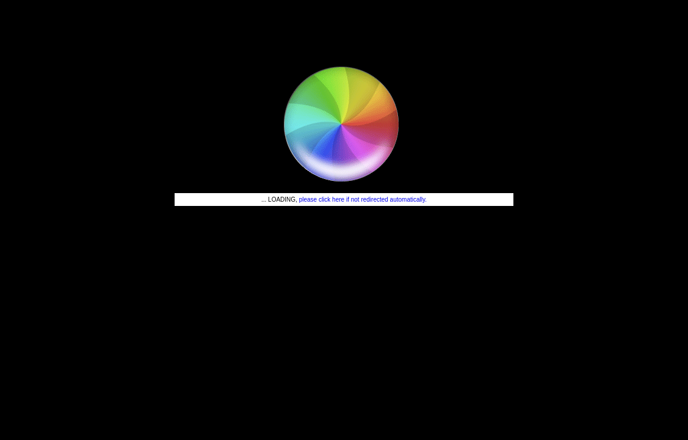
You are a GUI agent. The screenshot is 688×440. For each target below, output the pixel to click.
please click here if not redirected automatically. (363, 199)
